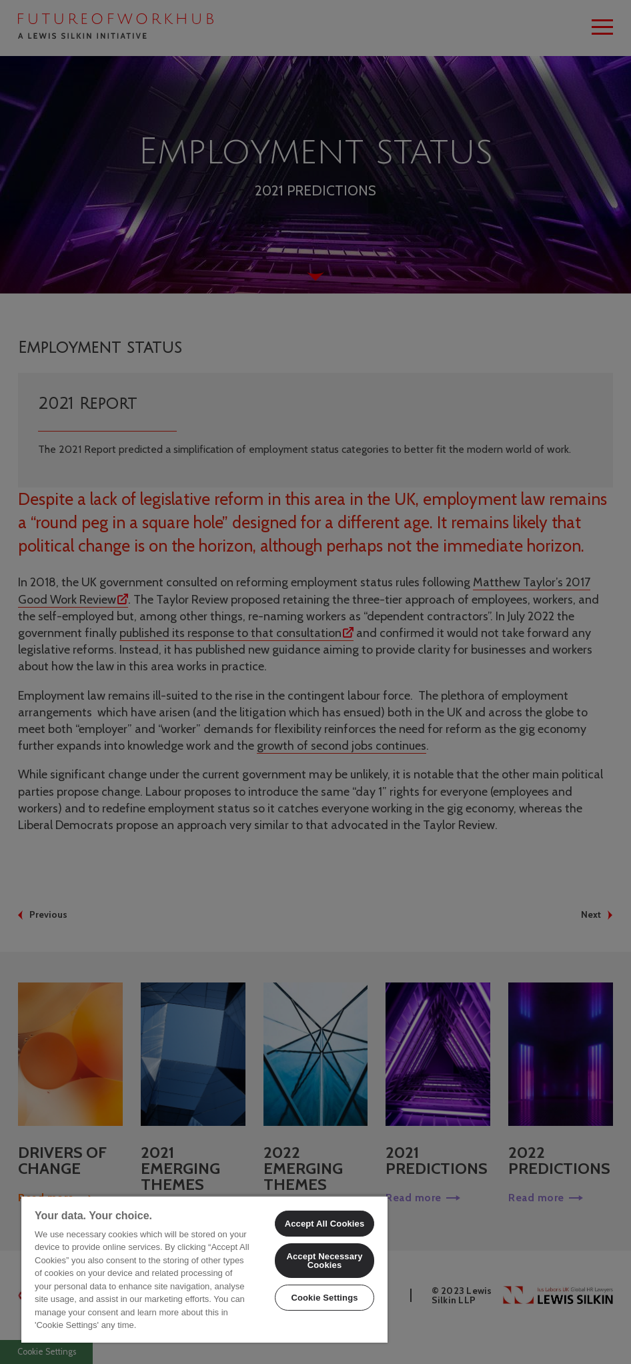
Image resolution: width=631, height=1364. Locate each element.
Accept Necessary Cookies (324, 1260)
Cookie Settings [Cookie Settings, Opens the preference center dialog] (324, 1298)
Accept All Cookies (325, 1224)
